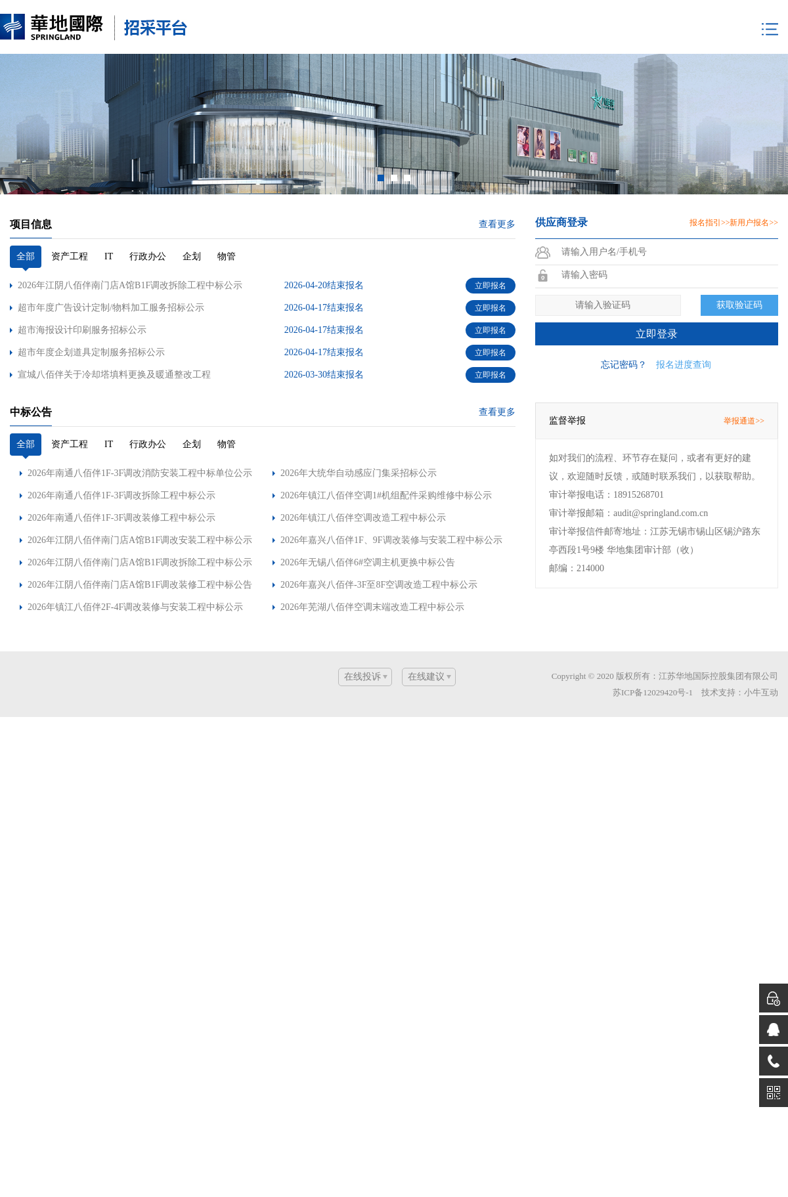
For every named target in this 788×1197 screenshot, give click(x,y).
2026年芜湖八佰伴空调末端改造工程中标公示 (372, 588)
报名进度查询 (683, 346)
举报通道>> (744, 401)
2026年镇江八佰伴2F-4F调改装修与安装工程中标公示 (135, 588)
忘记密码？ (624, 346)
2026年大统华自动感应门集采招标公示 (358, 454)
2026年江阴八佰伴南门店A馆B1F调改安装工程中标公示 (140, 521)
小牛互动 (761, 673)
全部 (25, 237)
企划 (192, 237)
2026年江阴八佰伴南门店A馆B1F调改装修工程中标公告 (140, 566)
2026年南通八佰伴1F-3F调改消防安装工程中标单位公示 (140, 454)
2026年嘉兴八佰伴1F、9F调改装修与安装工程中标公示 (391, 521)
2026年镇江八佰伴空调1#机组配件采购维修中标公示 (386, 476)
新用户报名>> (754, 203)
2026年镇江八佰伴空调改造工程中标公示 (363, 499)
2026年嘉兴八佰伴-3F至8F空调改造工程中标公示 (378, 566)
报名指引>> (710, 203)
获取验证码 (739, 286)
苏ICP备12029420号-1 (653, 673)
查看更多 (497, 205)
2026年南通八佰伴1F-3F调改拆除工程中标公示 (121, 476)
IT (108, 237)
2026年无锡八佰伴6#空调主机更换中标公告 (367, 543)
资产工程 (69, 237)
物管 (226, 237)
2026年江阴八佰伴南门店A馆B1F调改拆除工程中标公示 (140, 543)
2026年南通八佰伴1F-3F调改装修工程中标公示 (121, 499)
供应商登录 (561, 203)
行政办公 (147, 237)
